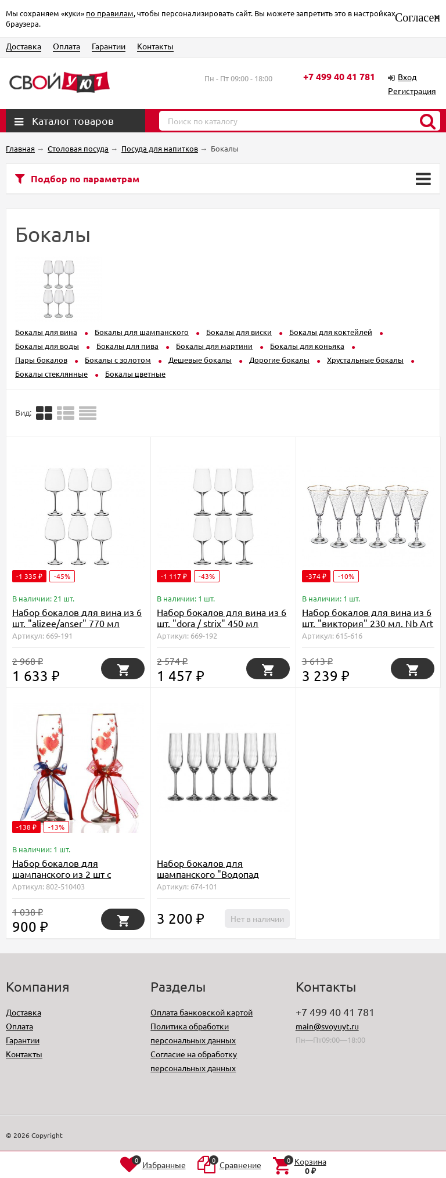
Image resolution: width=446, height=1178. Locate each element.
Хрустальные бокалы (365, 360)
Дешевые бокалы (200, 360)
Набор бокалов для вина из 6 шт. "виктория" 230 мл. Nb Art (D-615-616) (367, 623)
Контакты (155, 46)
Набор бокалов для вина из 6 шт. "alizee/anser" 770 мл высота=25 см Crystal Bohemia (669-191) (77, 628)
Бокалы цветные (135, 374)
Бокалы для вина (46, 332)
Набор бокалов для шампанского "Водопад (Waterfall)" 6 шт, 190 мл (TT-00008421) (218, 879)
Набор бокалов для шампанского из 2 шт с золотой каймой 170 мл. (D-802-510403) (73, 879)
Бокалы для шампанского (142, 332)
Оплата (66, 46)
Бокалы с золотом (118, 360)
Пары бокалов (41, 360)
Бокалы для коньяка (307, 346)
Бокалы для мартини (214, 346)
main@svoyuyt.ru (327, 1026)
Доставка (23, 46)
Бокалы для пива (127, 346)
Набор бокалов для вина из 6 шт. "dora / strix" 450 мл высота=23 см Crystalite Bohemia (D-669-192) (221, 628)
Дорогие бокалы (279, 360)
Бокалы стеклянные (51, 374)
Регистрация (412, 90)
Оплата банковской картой (201, 1012)
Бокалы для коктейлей (330, 332)
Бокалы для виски (239, 332)
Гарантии (108, 46)
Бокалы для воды (47, 346)
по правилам (110, 13)
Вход (407, 76)
